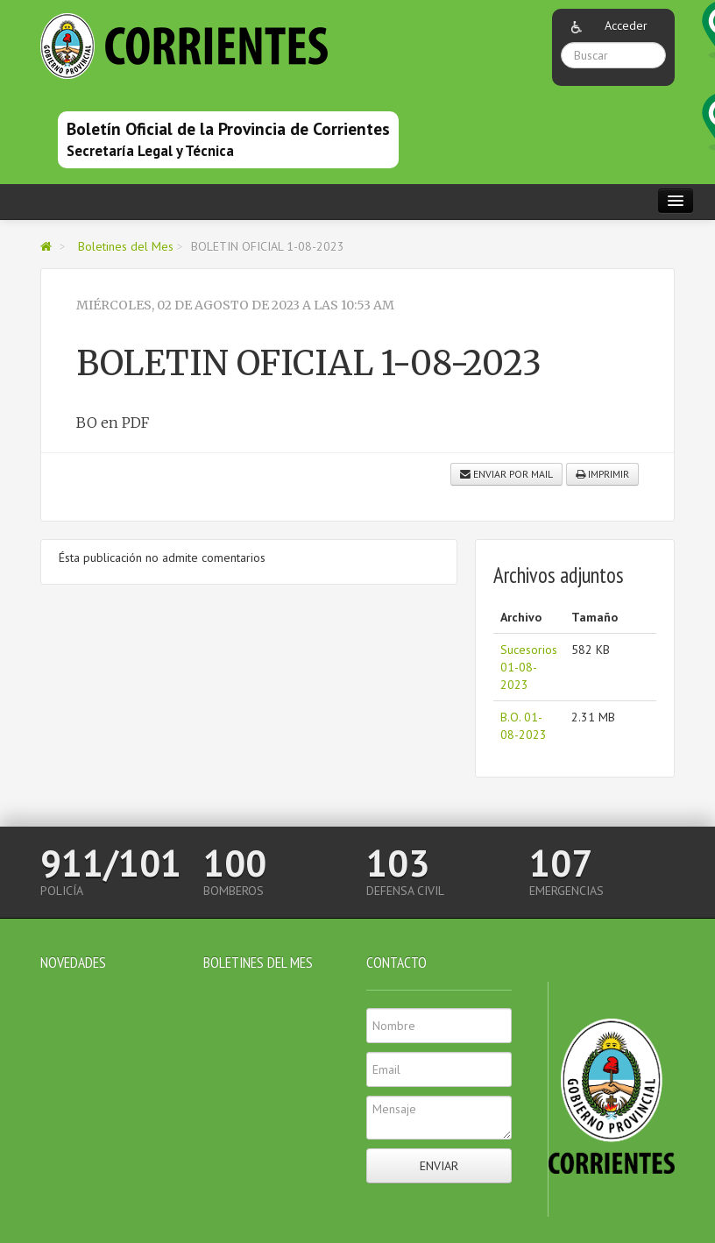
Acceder (626, 25)
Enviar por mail (506, 473)
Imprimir (602, 473)
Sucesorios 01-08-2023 (528, 667)
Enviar (439, 1166)
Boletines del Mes (125, 246)
